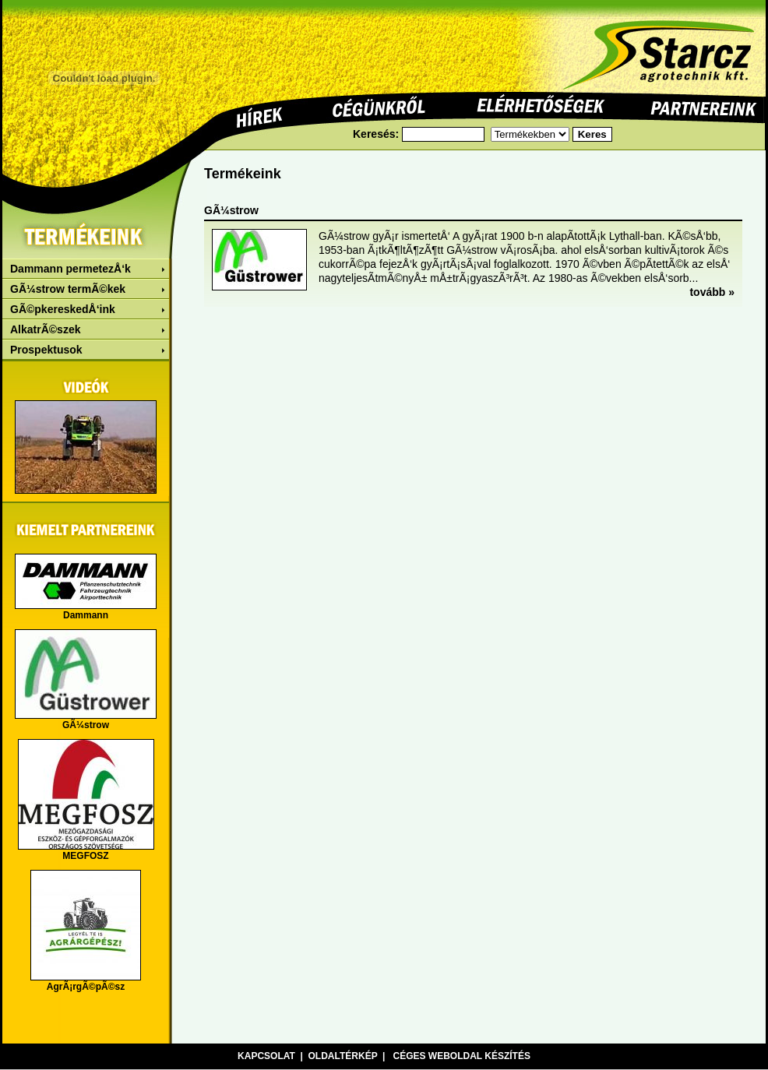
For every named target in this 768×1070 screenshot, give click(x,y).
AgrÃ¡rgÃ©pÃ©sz (86, 986)
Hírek (260, 115)
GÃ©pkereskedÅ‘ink (62, 309)
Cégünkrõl (379, 108)
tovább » (712, 292)
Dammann (85, 615)
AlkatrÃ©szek (45, 329)
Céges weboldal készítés (461, 1056)
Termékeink (86, 234)
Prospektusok (46, 349)
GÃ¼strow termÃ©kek (67, 289)
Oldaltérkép (343, 1056)
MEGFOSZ (85, 855)
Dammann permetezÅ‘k (70, 268)
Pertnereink (704, 108)
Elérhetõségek (540, 105)
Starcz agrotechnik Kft (658, 46)
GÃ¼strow (85, 725)
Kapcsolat (266, 1056)
